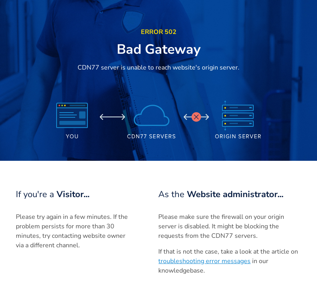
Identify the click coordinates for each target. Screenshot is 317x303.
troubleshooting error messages (204, 261)
